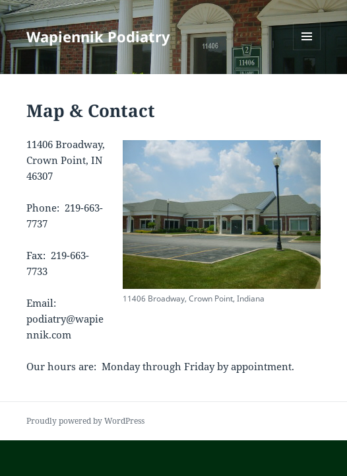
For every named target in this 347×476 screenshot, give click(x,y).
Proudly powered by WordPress (85, 420)
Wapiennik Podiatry (98, 36)
